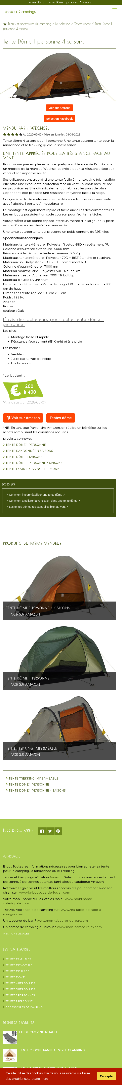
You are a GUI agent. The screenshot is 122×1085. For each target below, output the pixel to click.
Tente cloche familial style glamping (52, 1050)
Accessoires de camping (24, 1007)
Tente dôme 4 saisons (24, 457)
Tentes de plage (17, 971)
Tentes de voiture (19, 965)
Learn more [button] (40, 1078)
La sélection (62, 24)
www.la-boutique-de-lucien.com (44, 892)
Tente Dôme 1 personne (26, 445)
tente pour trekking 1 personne (34, 469)
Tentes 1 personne (19, 1001)
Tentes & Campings (19, 11)
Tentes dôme (82, 24)
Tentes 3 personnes (20, 989)
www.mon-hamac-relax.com (79, 927)
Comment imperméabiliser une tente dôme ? (37, 494)
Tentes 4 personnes (20, 983)
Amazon (56, 877)
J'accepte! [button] (106, 1076)
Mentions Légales (16, 933)
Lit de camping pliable (38, 1032)
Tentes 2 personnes (20, 995)
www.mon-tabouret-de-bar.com (62, 920)
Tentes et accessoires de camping (27, 24)
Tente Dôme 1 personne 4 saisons (38, 608)
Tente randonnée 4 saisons (29, 451)
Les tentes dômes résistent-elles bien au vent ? (38, 506)
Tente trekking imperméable (31, 748)
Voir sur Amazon (59, 107)
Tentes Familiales (18, 959)
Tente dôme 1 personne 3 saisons (34, 463)
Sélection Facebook (59, 118)
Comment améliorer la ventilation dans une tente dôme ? (44, 500)
